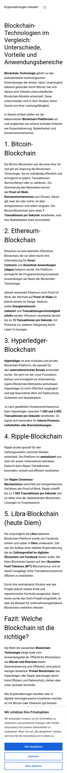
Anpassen (33, 756)
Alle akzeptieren (33, 746)
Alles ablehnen (33, 766)
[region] (33, 740)
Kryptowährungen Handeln (21, 7)
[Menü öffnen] (45, 7)
